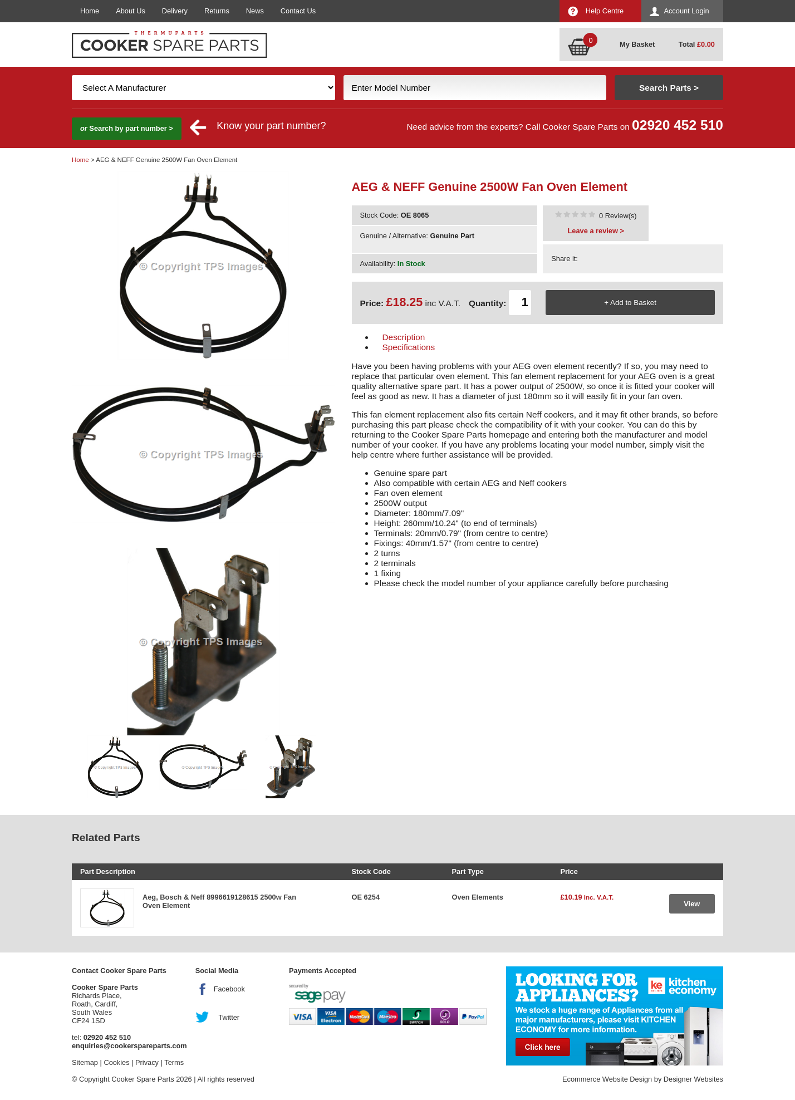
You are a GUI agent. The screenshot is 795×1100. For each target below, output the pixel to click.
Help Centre (605, 11)
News (255, 11)
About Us (130, 11)
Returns (216, 11)
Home (89, 11)
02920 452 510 (677, 124)
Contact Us (298, 11)
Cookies (116, 1062)
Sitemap (85, 1062)
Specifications (408, 347)
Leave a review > (596, 231)
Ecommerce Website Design (607, 1079)
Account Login (686, 11)
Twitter (228, 1017)
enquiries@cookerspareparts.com (129, 1046)
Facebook (229, 989)
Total (697, 44)
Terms (174, 1062)
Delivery (175, 11)
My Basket (637, 44)
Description (403, 337)
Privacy (147, 1062)
